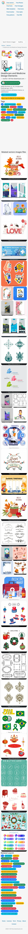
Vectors (8, 45)
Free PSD (19, 15)
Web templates (11, 9)
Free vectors (10, 3)
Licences (9, 921)
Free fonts (9, 6)
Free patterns (10, 15)
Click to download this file (10, 83)
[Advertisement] (14, 28)
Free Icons (21, 9)
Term (14, 921)
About (24, 921)
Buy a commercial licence (9, 95)
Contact (14, 924)
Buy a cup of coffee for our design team (13, 98)
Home (3, 45)
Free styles (20, 12)
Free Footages (19, 6)
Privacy (19, 921)
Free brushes (10, 12)
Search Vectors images (9, 42)
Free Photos (19, 3)
